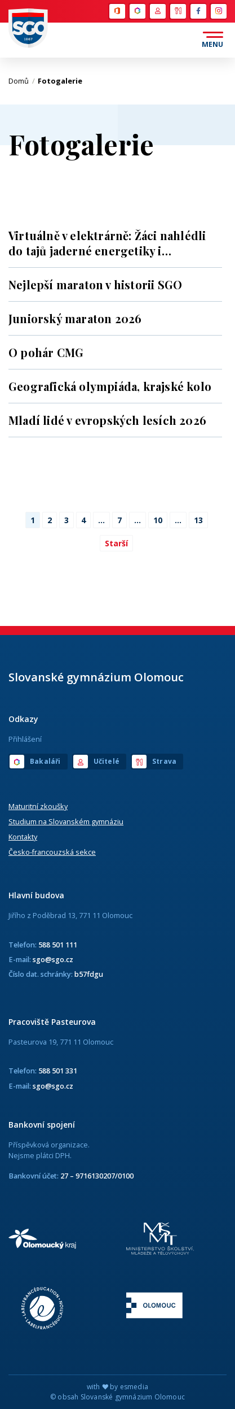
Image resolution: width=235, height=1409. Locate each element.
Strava (178, 11)
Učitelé (158, 11)
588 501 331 (57, 1071)
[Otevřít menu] (212, 40)
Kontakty (22, 837)
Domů (21, 81)
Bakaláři (137, 11)
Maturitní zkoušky (38, 806)
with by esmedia (117, 1386)
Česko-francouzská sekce (52, 852)
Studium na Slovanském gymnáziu (65, 821)
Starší (116, 543)
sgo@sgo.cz (53, 959)
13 (198, 520)
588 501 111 (57, 945)
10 (157, 520)
